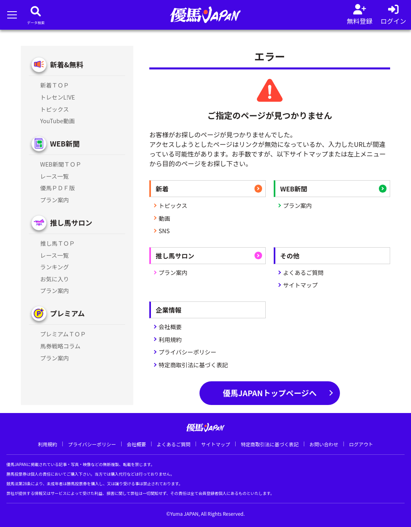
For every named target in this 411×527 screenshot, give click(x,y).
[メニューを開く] (12, 15)
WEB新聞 (64, 143)
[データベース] (36, 14)
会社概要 (170, 326)
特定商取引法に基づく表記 (193, 364)
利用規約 (170, 339)
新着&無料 (66, 64)
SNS (164, 230)
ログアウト (361, 444)
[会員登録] (359, 15)
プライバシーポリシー (187, 352)
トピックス (173, 205)
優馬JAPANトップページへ (270, 393)
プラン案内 (297, 205)
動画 (164, 218)
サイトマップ (300, 285)
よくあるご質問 (303, 272)
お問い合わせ (323, 444)
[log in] (393, 15)
